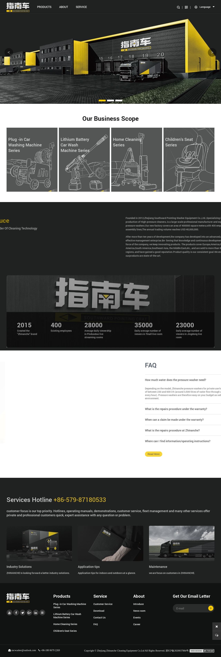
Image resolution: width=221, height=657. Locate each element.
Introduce (138, 604)
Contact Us (99, 617)
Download (98, 610)
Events (137, 617)
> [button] (212, 52)
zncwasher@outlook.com (22, 650)
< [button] (9, 52)
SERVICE (81, 7)
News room (139, 610)
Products (44, 7)
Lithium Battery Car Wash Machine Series (67, 615)
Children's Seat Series (65, 630)
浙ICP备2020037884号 (177, 650)
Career (136, 624)
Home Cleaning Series (65, 624)
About (63, 7)
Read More (200, 454)
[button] (102, 100)
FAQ (95, 624)
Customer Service (102, 604)
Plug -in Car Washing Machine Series (69, 605)
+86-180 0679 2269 (49, 650)
